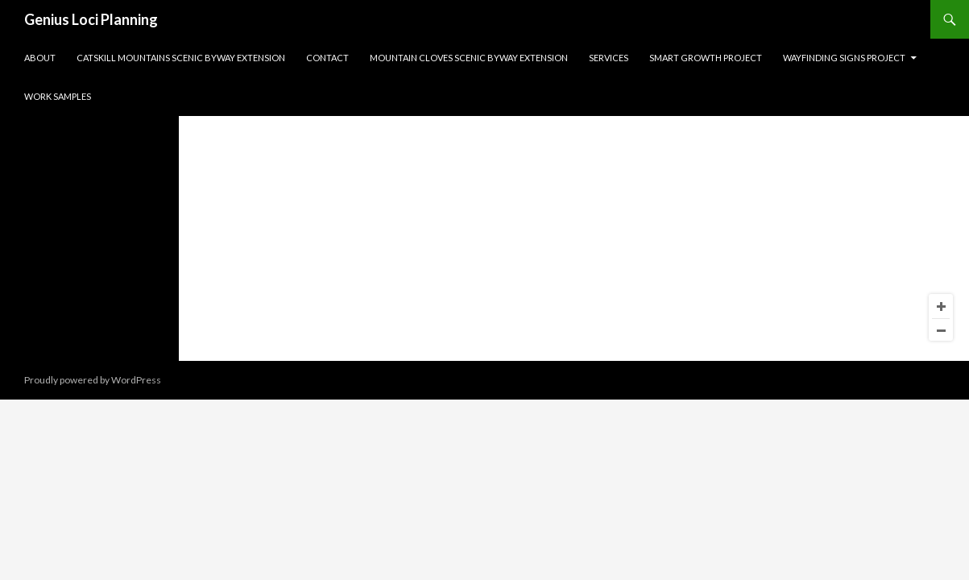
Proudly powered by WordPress (92, 380)
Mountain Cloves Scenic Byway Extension (469, 57)
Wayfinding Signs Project (844, 57)
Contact (327, 57)
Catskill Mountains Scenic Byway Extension (181, 57)
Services (608, 57)
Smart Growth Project (705, 57)
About (40, 57)
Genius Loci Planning (91, 19)
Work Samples (57, 96)
